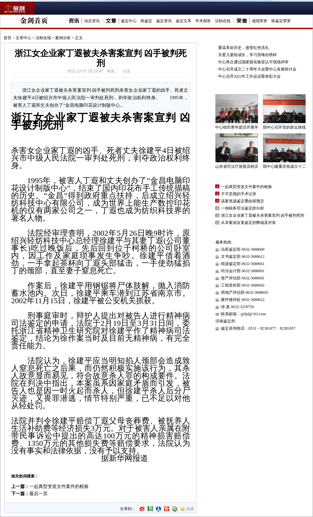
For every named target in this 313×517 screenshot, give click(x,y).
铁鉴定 (146, 21)
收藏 (190, 509)
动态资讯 (92, 21)
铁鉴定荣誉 (281, 21)
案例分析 (63, 38)
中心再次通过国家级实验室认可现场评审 (253, 62)
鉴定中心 (129, 21)
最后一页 (38, 493)
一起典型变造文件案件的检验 (59, 486)
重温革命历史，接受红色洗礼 (243, 47)
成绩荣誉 (259, 21)
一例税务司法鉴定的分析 (242, 208)
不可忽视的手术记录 (238, 194)
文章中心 (23, 38)
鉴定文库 (183, 21)
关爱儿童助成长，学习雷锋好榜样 (247, 55)
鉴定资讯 (164, 21)
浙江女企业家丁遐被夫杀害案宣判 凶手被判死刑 (262, 215)
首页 (7, 38)
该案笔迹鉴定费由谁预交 (242, 201)
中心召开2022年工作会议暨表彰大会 (249, 76)
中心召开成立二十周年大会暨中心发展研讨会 (257, 69)
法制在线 (223, 21)
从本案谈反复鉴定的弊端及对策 (248, 222)
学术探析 (203, 21)
